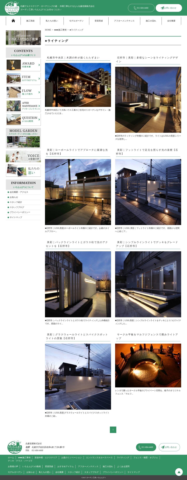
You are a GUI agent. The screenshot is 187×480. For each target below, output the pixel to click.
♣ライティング (76, 30)
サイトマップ (16, 217)
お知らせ (14, 197)
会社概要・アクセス (19, 192)
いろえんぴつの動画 (31, 466)
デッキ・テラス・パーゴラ (20, 461)
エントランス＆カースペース (99, 457)
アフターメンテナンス (124, 21)
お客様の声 (13, 466)
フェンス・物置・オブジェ (145, 457)
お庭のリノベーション (71, 457)
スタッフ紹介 (16, 202)
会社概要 (171, 21)
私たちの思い (45, 472)
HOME (48, 30)
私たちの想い (52, 21)
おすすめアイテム (65, 466)
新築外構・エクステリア (46, 457)
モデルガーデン (76, 21)
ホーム (11, 457)
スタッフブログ (17, 207)
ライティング (123, 457)
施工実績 (30, 21)
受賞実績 (99, 21)
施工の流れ (151, 21)
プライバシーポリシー (20, 212)
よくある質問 (123, 466)
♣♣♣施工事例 (60, 30)
